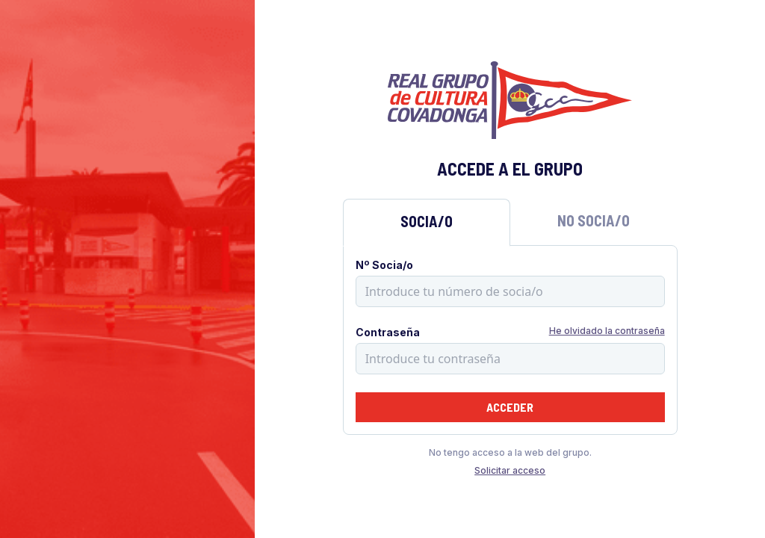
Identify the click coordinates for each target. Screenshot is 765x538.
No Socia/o (593, 220)
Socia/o (426, 221)
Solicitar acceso (509, 470)
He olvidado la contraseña (607, 330)
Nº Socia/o (384, 265)
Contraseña (388, 332)
